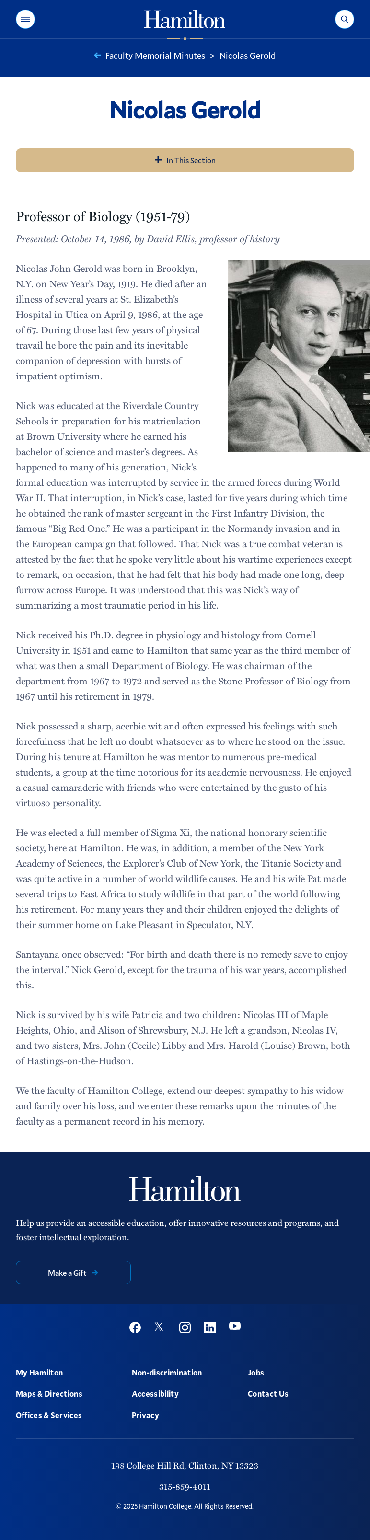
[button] (25, 19)
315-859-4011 (184, 1486)
